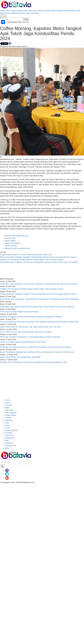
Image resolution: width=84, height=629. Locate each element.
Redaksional (10, 438)
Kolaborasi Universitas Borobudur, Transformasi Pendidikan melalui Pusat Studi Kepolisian (35, 347)
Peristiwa (21, 13)
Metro (21, 11)
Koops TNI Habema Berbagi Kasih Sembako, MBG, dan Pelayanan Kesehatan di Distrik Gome (37, 352)
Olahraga (66, 11)
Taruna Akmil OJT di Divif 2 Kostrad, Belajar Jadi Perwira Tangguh (26, 332)
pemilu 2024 (11, 238)
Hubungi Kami (10, 446)
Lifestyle (59, 11)
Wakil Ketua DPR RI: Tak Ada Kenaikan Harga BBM (20, 357)
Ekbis (73, 11)
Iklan (7, 440)
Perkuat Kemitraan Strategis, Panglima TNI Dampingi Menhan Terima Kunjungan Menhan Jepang (38, 257)
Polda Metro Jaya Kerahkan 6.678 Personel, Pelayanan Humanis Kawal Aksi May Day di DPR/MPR (39, 262)
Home (2, 11)
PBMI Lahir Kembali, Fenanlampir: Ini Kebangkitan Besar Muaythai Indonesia (30, 337)
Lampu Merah (50, 11)
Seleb (2, 13)
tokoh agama (11, 241)
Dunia (77, 11)
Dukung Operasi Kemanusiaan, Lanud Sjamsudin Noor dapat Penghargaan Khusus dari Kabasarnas (39, 299)
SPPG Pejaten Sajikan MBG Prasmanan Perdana (19, 312)
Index (36, 13)
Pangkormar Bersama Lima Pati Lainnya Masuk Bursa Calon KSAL (26, 255)
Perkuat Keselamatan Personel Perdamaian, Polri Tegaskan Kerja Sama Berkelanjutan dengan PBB (39, 322)
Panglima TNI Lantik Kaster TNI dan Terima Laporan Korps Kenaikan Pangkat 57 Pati (33, 362)
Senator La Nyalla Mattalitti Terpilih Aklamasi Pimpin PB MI (23, 342)
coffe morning (11, 246)
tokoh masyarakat (13, 243)
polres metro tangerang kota (17, 236)
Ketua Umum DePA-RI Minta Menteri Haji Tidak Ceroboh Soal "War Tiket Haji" (30, 327)
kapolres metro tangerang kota (18, 248)
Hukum (8, 11)
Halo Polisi (28, 11)
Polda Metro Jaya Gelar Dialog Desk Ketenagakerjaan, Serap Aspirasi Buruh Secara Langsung (37, 307)
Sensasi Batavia (11, 13)
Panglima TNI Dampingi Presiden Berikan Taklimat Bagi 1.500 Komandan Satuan (32, 260)
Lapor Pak (30, 13)
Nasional (14, 11)
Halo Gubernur (38, 11)
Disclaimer (9, 443)
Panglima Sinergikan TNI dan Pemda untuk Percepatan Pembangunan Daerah (31, 317)
